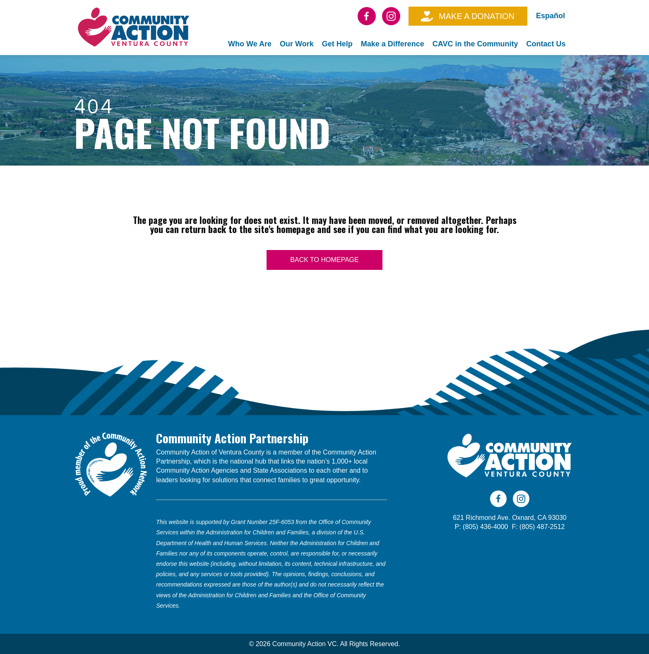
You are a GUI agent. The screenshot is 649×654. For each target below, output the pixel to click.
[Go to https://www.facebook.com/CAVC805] (367, 16)
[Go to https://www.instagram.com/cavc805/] (391, 16)
